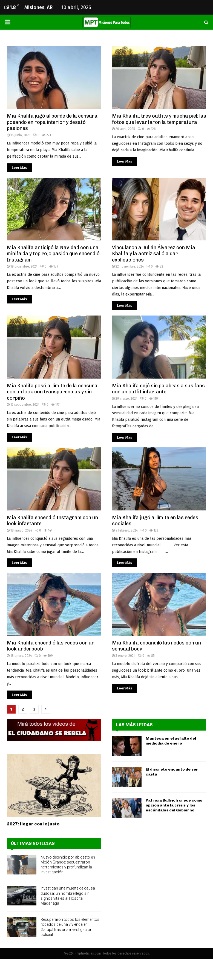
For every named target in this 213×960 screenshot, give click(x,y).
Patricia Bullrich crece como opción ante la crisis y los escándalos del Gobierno (174, 805)
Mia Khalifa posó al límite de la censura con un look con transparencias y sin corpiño (52, 392)
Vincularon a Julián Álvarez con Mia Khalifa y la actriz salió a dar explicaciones (153, 254)
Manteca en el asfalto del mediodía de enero (171, 741)
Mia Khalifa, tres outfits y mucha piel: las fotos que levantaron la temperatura (159, 119)
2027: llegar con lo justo (33, 823)
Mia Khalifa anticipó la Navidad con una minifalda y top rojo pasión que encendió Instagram (53, 254)
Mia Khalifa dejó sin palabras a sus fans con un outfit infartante (158, 389)
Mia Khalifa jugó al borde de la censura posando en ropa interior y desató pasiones (52, 122)
